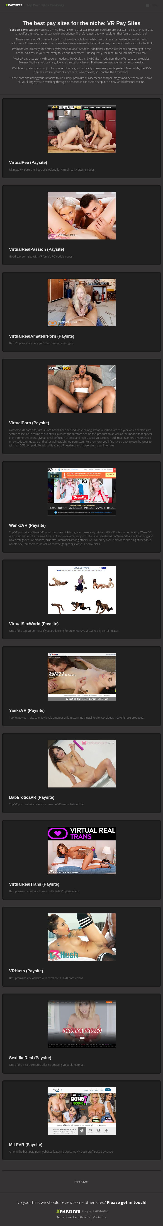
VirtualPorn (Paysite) (29, 423)
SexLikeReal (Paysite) (30, 1058)
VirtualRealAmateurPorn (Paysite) (41, 336)
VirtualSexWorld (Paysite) (33, 624)
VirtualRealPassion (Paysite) (36, 249)
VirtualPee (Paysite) (28, 162)
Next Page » (81, 1182)
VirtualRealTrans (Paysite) (34, 884)
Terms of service (67, 1217)
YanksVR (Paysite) (27, 710)
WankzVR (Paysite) (27, 525)
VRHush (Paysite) (26, 971)
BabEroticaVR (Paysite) (31, 797)
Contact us (99, 1217)
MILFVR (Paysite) (25, 1144)
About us (85, 1217)
